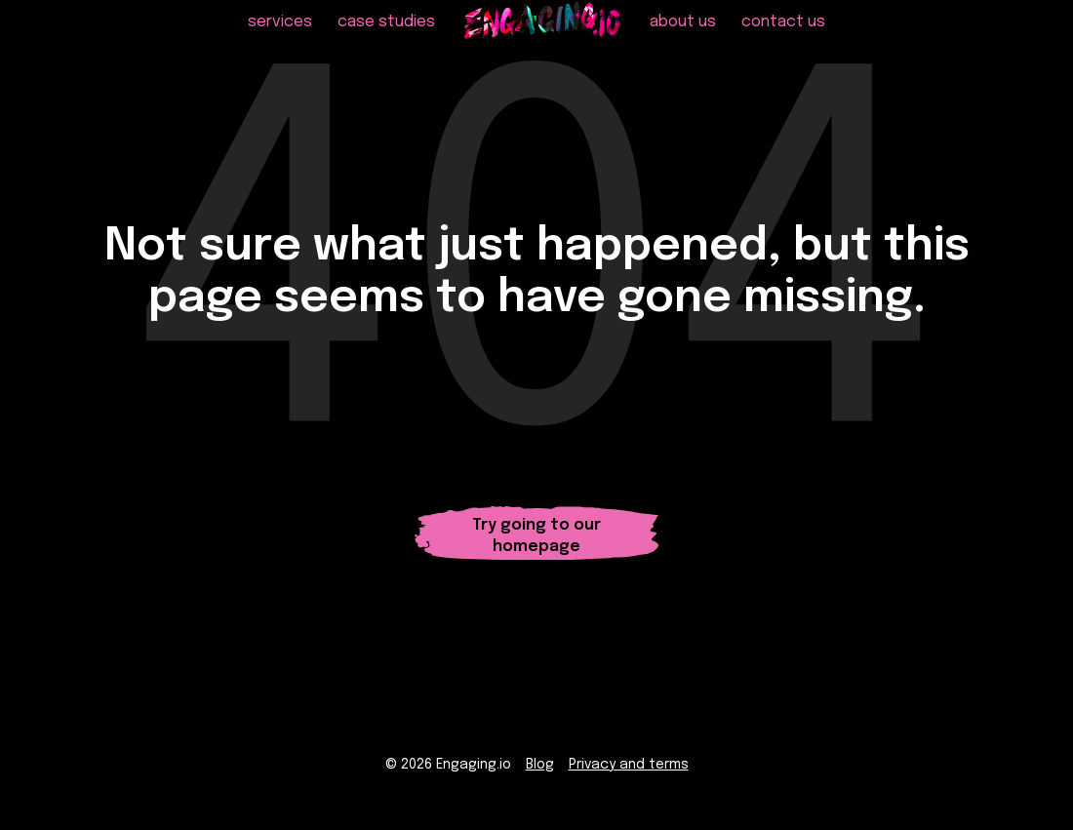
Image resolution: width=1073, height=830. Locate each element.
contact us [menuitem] (783, 39)
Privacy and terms (629, 772)
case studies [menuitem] (386, 39)
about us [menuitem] (683, 39)
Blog (540, 772)
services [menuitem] (280, 39)
